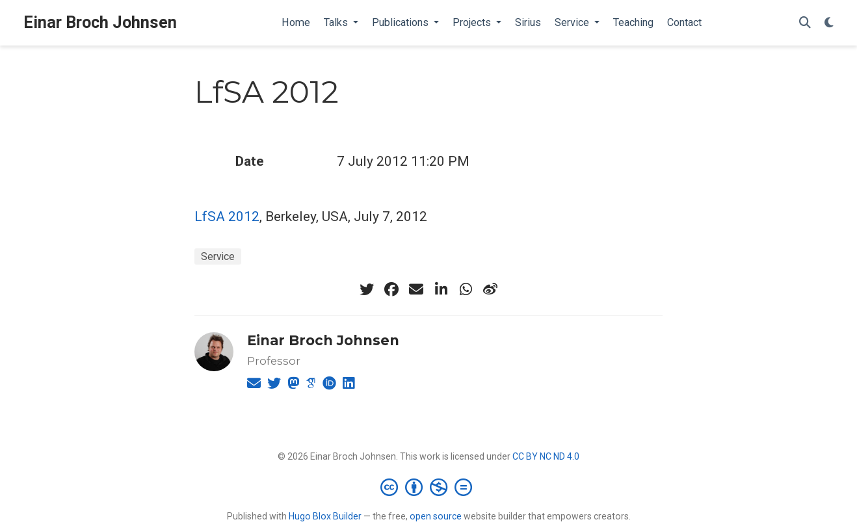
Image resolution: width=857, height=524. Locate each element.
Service (218, 256)
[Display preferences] (829, 23)
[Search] (805, 23)
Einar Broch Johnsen (100, 22)
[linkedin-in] (441, 289)
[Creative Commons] (428, 486)
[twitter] (366, 289)
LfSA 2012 (226, 216)
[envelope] (416, 289)
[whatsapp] (465, 289)
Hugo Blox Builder (325, 516)
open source (436, 516)
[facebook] (391, 289)
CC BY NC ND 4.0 (545, 456)
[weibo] (490, 289)
